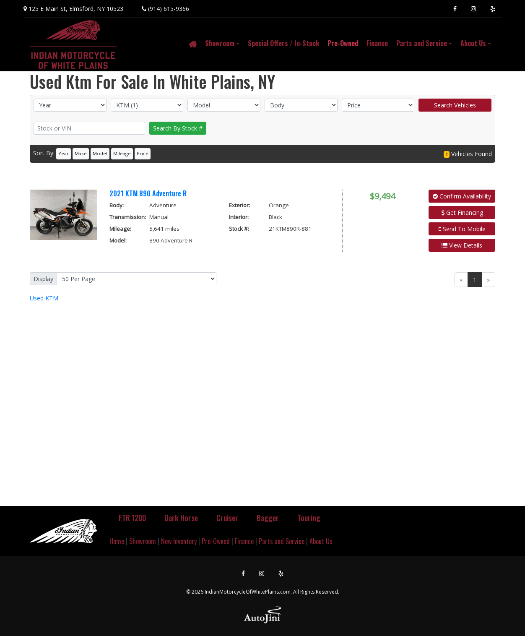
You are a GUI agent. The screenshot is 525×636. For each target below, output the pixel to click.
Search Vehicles (455, 105)
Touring (308, 517)
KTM (44, 298)
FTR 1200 (132, 517)
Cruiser (227, 517)
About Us (321, 541)
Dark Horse (181, 517)
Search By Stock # (178, 128)
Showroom (142, 541)
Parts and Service (281, 541)
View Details (462, 245)
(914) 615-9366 (168, 9)
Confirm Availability (462, 196)
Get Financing (462, 212)
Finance (244, 541)
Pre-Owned (216, 541)
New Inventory (179, 541)
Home (116, 541)
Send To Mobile (462, 229)
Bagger (268, 517)
